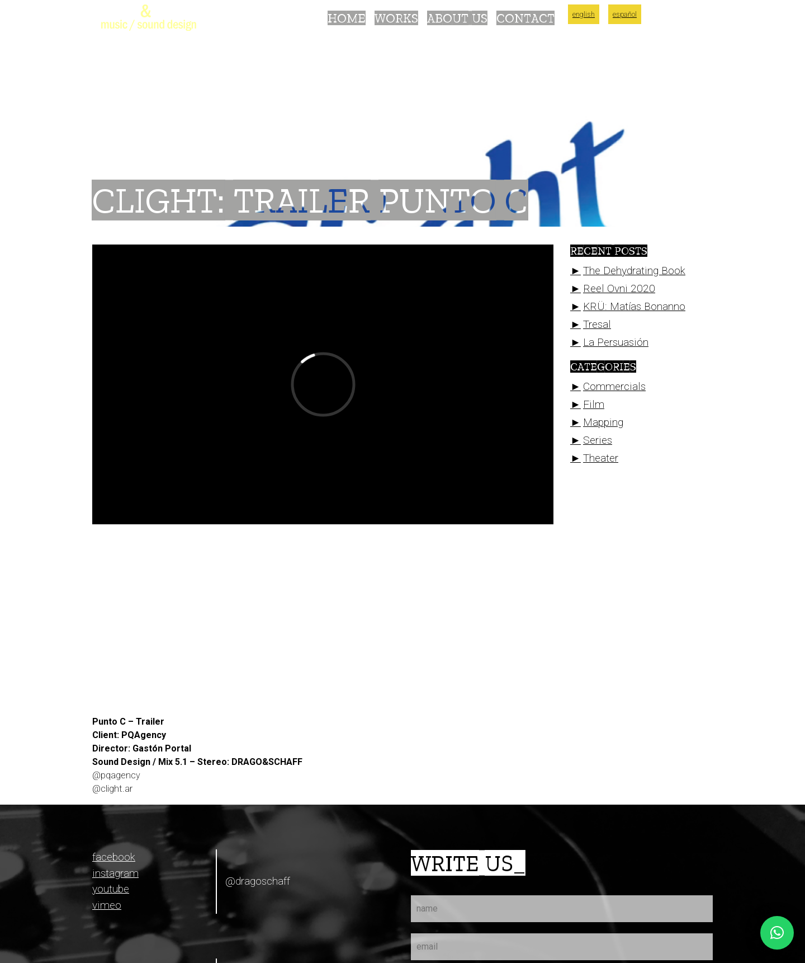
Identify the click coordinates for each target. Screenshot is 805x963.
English (583, 14)
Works (396, 18)
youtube (110, 888)
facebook (113, 857)
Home (347, 18)
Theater (600, 458)
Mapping (603, 422)
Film (593, 404)
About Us (457, 18)
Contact (525, 18)
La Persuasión (615, 342)
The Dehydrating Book (634, 270)
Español (625, 14)
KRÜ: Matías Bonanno (634, 306)
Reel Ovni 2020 (619, 288)
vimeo (106, 905)
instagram (115, 873)
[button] (777, 933)
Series (597, 440)
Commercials (614, 386)
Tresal (597, 324)
